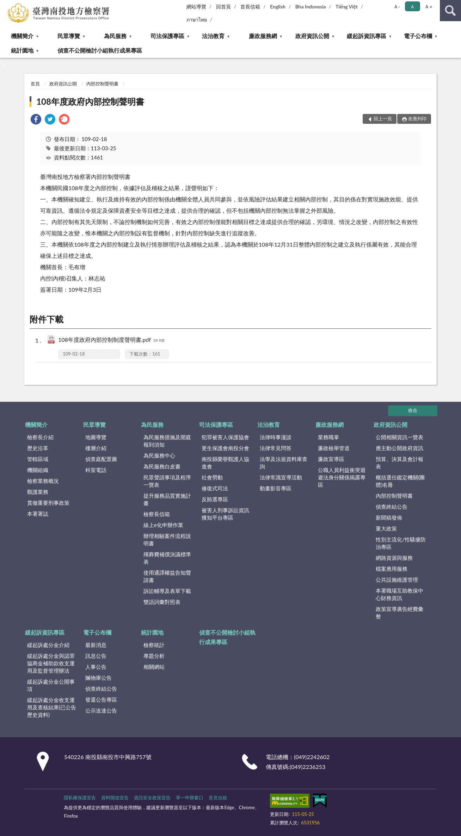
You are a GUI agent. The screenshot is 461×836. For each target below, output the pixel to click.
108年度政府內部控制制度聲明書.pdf (111, 340)
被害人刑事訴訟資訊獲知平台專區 (225, 514)
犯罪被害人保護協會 (225, 437)
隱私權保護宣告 (80, 797)
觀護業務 (37, 492)
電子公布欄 (418, 35)
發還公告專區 (101, 699)
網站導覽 (196, 7)
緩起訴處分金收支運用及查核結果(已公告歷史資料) (51, 707)
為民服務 (115, 35)
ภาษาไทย (196, 20)
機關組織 (37, 470)
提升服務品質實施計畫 (167, 499)
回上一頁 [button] (383, 118)
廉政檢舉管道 (334, 448)
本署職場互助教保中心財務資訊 (399, 594)
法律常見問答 (275, 448)
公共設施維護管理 (397, 579)
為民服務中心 (159, 455)
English (277, 7)
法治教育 (213, 35)
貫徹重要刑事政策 (48, 502)
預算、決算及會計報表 (399, 463)
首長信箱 (250, 7)
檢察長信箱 (156, 514)
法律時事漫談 (275, 437)
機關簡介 (22, 35)
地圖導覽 (95, 437)
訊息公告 (95, 656)
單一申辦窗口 (189, 797)
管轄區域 (37, 459)
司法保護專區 (167, 35)
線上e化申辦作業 (163, 525)
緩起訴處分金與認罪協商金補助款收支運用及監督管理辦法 (51, 663)
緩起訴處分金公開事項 (51, 685)
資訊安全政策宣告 (152, 797)
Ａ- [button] (396, 7)
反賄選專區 (215, 499)
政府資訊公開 (312, 35)
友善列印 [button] (417, 118)
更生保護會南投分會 (225, 448)
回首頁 (223, 7)
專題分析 (154, 656)
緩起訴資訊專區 (366, 35)
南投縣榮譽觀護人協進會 (225, 463)
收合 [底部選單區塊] (412, 410)
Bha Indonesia (310, 7)
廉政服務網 (263, 35)
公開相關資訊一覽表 (399, 437)
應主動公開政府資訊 (399, 448)
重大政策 (386, 528)
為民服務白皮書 (161, 466)
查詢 (450, 10)
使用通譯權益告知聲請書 (167, 576)
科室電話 (95, 470)
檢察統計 (154, 645)
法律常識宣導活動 (281, 477)
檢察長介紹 (40, 437)
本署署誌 (37, 513)
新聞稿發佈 (389, 517)
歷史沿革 (37, 448)
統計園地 (22, 50)
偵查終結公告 (391, 506)
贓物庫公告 (98, 677)
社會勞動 (212, 477)
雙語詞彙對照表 (161, 602)
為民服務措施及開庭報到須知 (167, 441)
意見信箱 (218, 797)
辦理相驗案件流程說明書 (167, 539)
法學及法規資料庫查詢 (283, 463)
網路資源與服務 (394, 558)
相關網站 (154, 667)
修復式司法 (215, 488)
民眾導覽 (68, 35)
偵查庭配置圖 (101, 459)
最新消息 (95, 645)
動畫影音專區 (275, 488)
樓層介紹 (95, 448)
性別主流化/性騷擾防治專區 (401, 543)
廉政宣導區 (331, 459)
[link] (36, 120)
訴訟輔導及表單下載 (167, 591)
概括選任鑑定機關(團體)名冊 (400, 481)
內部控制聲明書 (102, 83)
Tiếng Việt (347, 7)
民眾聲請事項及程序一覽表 (167, 481)
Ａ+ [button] (428, 7)
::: (5, 5)
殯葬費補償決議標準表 (167, 558)
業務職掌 (328, 437)
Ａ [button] (412, 7)
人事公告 (95, 667)
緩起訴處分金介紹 (48, 645)
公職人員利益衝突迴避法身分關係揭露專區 (341, 477)
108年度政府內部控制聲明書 (90, 101)
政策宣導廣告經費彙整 (399, 612)
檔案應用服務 (391, 568)
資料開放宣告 (115, 797)
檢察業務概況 (43, 481)
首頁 (35, 83)
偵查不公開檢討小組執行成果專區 (99, 50)
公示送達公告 (101, 710)
